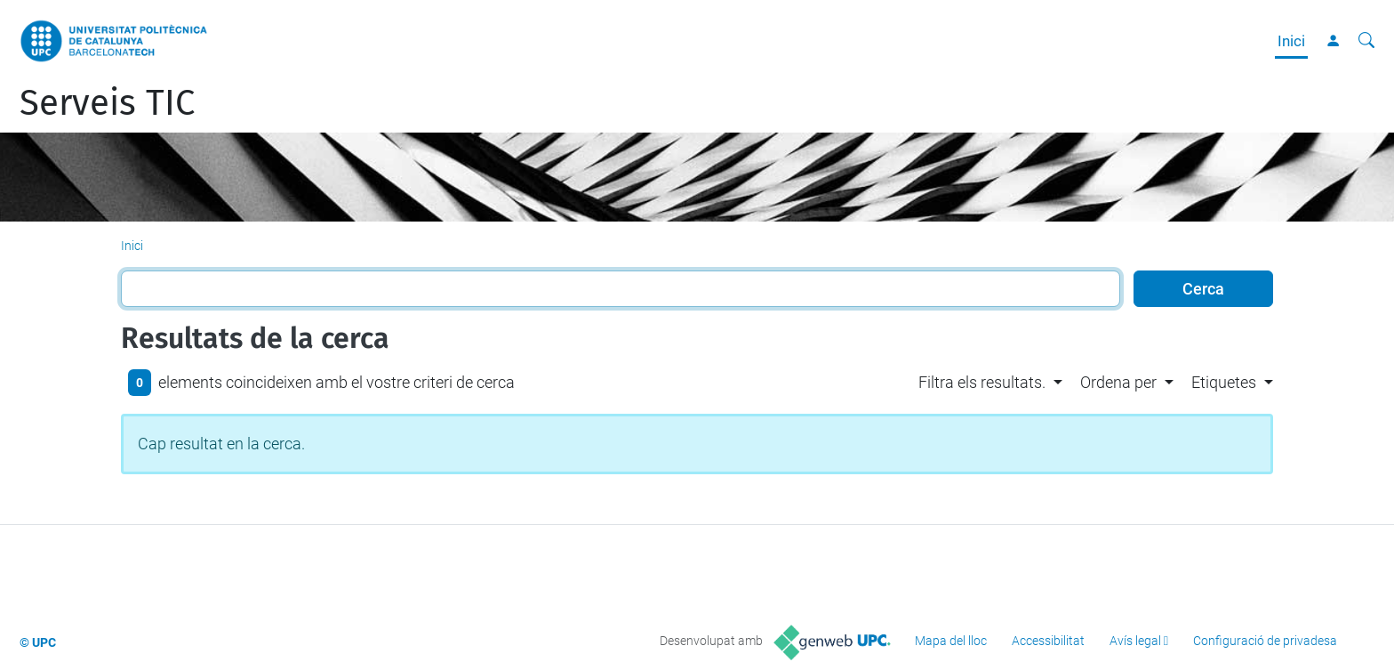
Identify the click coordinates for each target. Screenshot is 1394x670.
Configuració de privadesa (1265, 641)
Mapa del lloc (951, 641)
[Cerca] (1366, 41)
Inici (1291, 41)
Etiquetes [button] (1223, 382)
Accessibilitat (1048, 641)
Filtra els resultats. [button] (982, 382)
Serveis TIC (107, 103)
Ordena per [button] (1118, 382)
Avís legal (1135, 641)
